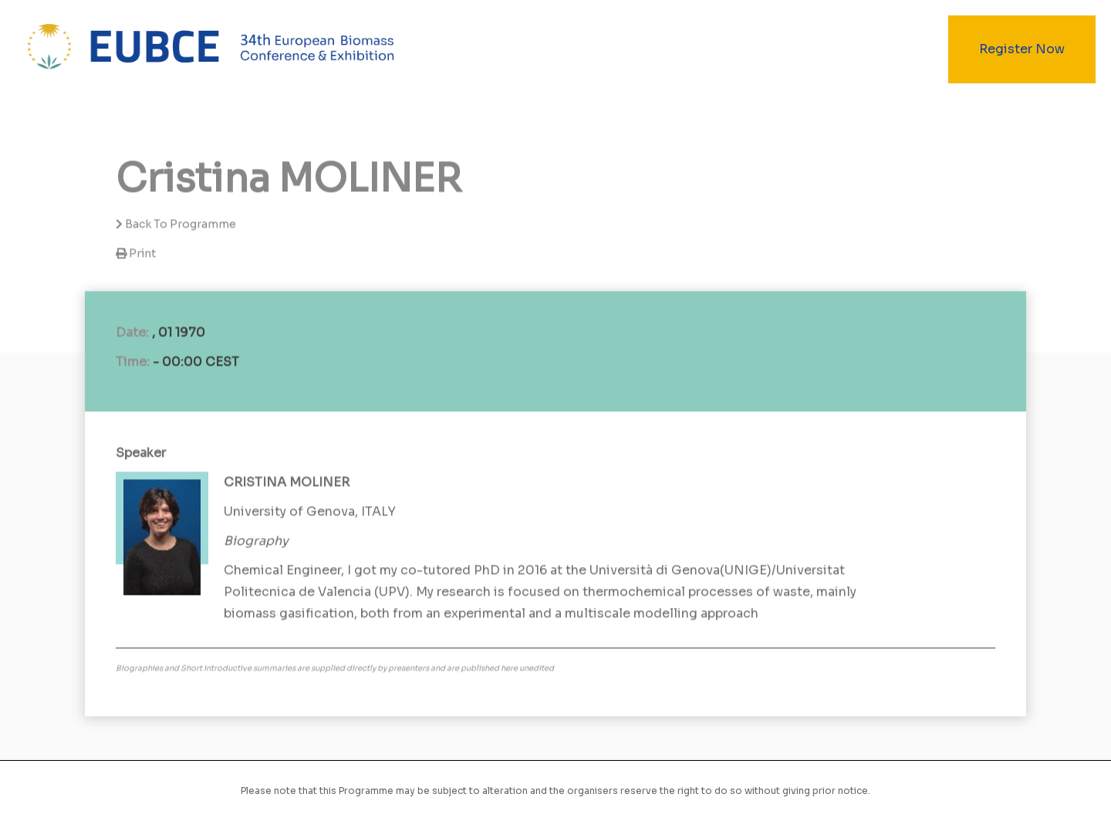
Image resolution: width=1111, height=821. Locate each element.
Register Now (1022, 49)
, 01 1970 (178, 333)
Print (142, 254)
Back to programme (176, 224)
